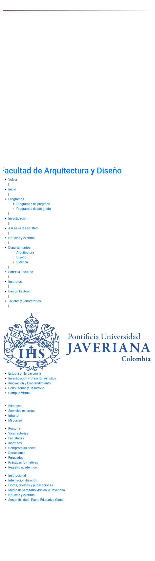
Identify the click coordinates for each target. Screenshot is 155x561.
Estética (22, 262)
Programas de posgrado (33, 209)
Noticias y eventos (21, 238)
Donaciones (16, 453)
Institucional (17, 475)
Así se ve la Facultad (23, 228)
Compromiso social (22, 448)
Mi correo (15, 420)
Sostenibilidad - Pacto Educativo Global (36, 500)
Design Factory (19, 291)
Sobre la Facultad (20, 272)
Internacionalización (22, 480)
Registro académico (22, 467)
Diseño (21, 257)
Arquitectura (25, 252)
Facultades (16, 438)
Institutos (15, 282)
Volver (12, 180)
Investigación (17, 218)
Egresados (15, 458)
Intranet (13, 416)
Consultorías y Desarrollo (26, 388)
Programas (16, 199)
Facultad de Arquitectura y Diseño (61, 170)
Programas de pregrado (33, 204)
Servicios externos (21, 411)
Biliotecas (15, 406)
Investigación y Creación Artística (32, 378)
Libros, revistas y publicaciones (30, 485)
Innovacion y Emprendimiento (29, 383)
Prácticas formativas (23, 462)
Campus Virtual (19, 393)
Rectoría (14, 428)
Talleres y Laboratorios (24, 301)
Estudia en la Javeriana (24, 373)
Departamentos (19, 248)
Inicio (12, 189)
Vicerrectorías (18, 433)
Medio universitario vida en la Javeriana (36, 490)
